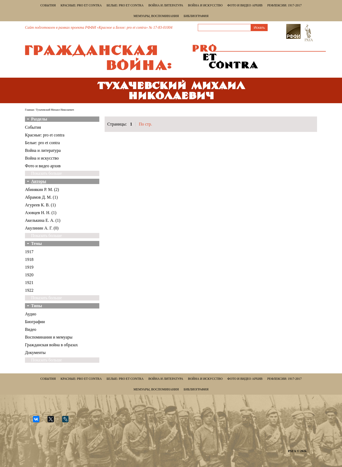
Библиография (196, 16)
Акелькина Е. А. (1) (42, 220)
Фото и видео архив (244, 5)
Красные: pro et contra (81, 5)
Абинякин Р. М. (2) (42, 189)
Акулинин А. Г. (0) (41, 228)
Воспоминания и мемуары (48, 337)
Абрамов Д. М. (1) (41, 197)
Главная (29, 109)
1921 (29, 282)
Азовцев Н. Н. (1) (40, 212)
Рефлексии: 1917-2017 (284, 5)
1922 (29, 290)
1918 (29, 259)
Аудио (30, 314)
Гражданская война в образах (51, 345)
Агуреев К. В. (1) (40, 205)
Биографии (35, 321)
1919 (29, 267)
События (48, 5)
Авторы (38, 181)
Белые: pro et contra (124, 5)
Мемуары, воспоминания (156, 16)
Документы (35, 352)
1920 (29, 275)
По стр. (145, 124)
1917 (29, 251)
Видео (30, 329)
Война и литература (165, 5)
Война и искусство (205, 5)
